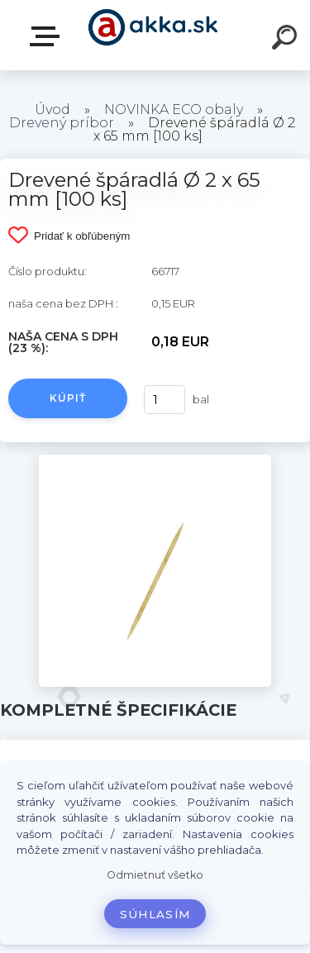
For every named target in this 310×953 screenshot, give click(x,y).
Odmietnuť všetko (155, 875)
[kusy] (164, 399)
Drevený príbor (61, 123)
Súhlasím (155, 914)
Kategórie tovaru (47, 36)
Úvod (52, 109)
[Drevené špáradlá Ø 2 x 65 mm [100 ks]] (155, 460)
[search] (287, 40)
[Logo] (153, 35)
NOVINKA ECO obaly (173, 109)
